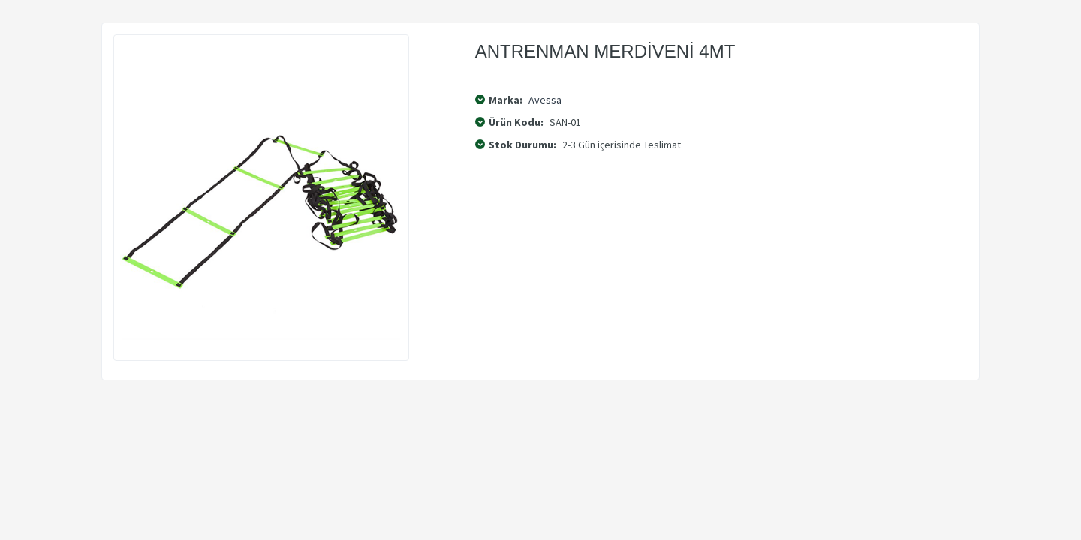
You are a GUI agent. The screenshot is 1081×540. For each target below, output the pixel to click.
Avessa (545, 99)
